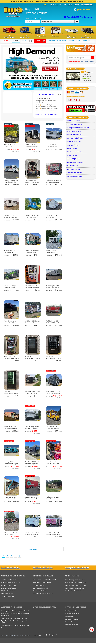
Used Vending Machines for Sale (75, 580)
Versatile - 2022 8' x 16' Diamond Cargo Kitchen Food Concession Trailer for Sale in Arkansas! (32, 465)
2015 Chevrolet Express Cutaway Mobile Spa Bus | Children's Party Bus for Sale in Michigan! (54, 535)
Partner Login (69, 616)
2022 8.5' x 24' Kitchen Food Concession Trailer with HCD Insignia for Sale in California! (32, 148)
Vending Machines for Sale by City (77, 568)
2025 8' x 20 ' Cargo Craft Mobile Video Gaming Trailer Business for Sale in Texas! (11, 289)
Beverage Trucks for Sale (8, 588)
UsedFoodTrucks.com (71, 622)
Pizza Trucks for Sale (7, 593)
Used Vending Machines (74, 173)
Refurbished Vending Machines (74, 588)
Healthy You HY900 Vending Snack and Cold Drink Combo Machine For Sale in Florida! (11, 359)
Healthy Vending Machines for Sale (75, 585)
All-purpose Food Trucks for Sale (10, 582)
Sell (36, 9)
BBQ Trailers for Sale (39, 585)
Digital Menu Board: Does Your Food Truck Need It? (15, 626)
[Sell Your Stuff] (73, 76)
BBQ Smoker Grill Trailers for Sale (43, 593)
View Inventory (55, 5)
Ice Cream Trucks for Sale (74, 124)
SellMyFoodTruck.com (72, 619)
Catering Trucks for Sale (74, 135)
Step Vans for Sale (72, 166)
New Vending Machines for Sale (74, 591)
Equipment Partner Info (72, 613)
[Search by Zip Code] (77, 21)
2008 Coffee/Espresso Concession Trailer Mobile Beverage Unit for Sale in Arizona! (32, 253)
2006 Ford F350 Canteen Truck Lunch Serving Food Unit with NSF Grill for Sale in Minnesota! (32, 324)
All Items (16, 41)
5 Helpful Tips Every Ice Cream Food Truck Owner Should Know (15, 614)
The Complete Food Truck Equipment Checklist (15, 611)
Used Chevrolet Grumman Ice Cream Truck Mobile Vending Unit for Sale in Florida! (53, 465)
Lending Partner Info (71, 611)
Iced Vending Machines (74, 176)
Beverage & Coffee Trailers (75, 162)
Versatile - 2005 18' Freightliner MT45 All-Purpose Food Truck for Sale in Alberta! (11, 218)
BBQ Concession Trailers (74, 152)
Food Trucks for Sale (73, 121)
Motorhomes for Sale (73, 169)
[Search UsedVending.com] (92, 57)
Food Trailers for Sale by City (43, 568)
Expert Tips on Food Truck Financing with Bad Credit (14, 622)
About (76, 5)
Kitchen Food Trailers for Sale (42, 582)
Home (45, 5)
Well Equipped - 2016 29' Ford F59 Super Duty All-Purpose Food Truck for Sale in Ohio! (53, 324)
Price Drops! (40, 41)
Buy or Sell (67, 5)
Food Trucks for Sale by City (10, 568)
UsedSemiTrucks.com (71, 625)
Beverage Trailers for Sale (40, 588)
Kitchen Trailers (71, 148)
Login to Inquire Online (75, 96)
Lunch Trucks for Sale (73, 131)
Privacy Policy (37, 635)
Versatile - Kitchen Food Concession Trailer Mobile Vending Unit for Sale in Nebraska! (32, 218)
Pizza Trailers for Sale (39, 591)
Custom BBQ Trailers (73, 159)
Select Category (57, 21)
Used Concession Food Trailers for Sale (44, 580)
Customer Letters (46, 94)
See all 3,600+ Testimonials (46, 114)
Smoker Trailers (71, 155)
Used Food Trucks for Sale (9, 580)
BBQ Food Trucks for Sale (74, 138)
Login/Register (87, 5)
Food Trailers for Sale (73, 141)
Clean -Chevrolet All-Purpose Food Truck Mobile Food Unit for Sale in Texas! (10, 324)
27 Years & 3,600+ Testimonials (78, 17)
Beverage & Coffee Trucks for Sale (77, 128)
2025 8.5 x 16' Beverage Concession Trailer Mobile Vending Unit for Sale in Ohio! (32, 535)
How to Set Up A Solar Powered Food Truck (14, 618)
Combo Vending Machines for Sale (75, 582)
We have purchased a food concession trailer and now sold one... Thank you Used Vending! (47, 100)
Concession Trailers (72, 145)
